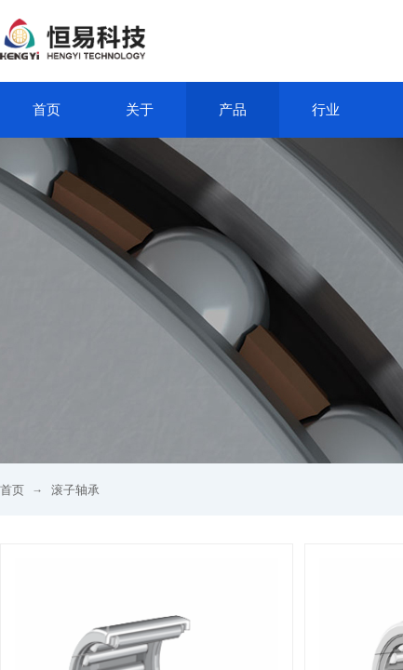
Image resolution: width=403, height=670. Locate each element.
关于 (140, 109)
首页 (46, 109)
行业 (326, 109)
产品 (233, 109)
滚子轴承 (75, 490)
